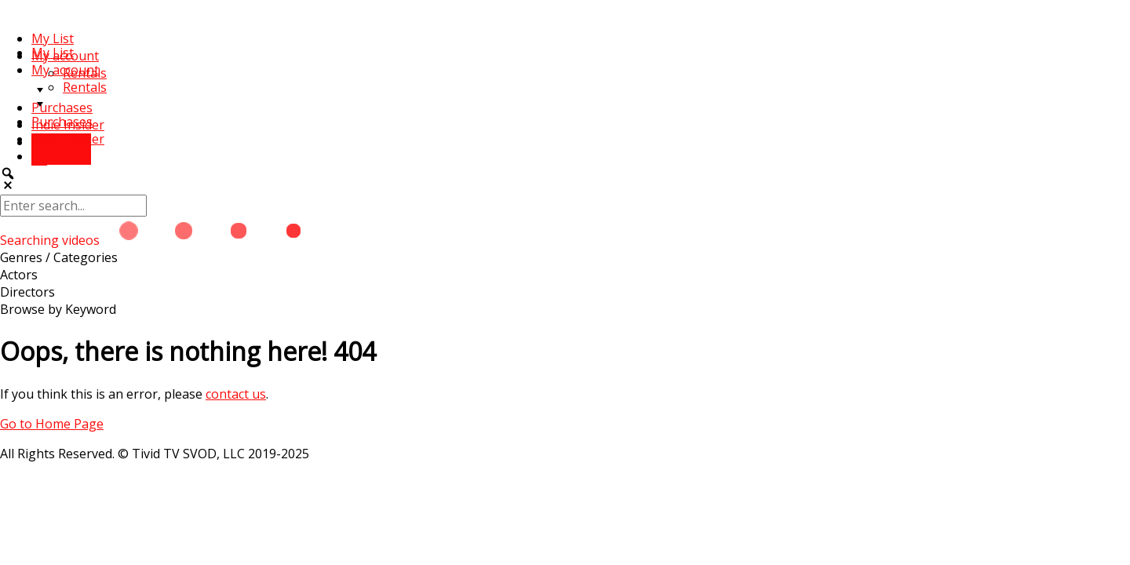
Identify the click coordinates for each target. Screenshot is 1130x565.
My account (65, 69)
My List (52, 38)
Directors (27, 292)
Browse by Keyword (58, 309)
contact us (236, 394)
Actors (19, 274)
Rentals (85, 87)
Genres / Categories (59, 257)
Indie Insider (67, 139)
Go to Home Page (52, 423)
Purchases (62, 107)
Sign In (61, 156)
